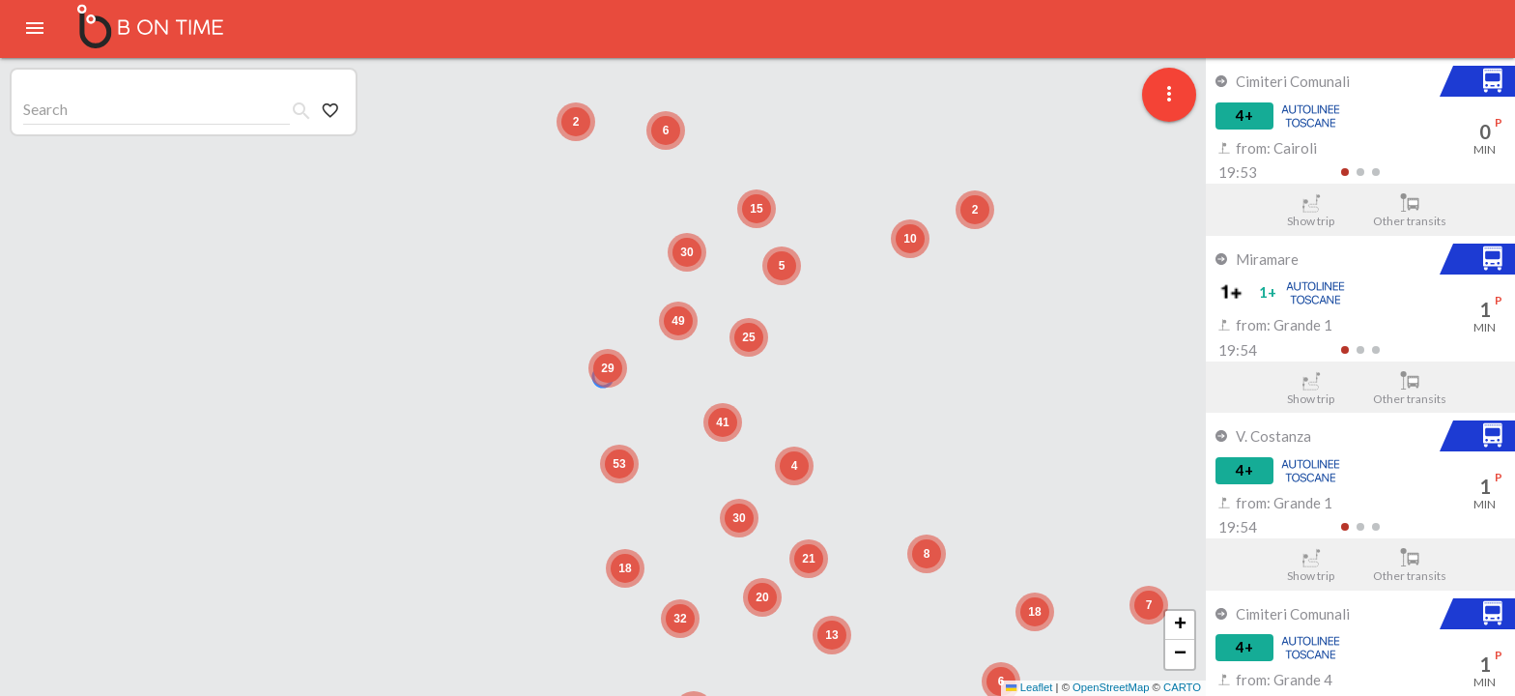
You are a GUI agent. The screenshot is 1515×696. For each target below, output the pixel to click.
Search (45, 109)
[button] (1148, 605)
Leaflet (1029, 687)
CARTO (1182, 687)
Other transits (1410, 210)
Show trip (1310, 210)
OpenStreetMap (1110, 687)
